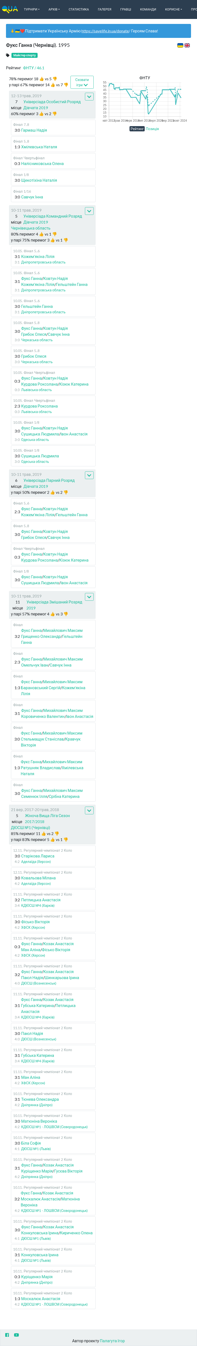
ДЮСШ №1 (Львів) (36, 1149)
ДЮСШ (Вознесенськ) (38, 983)
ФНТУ (33, 67)
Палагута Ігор (112, 1340)
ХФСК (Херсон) (33, 927)
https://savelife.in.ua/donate (105, 30)
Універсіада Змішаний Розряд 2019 (54, 604)
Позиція (152, 129)
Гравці (125, 9)
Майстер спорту (24, 55)
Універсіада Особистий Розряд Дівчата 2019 (52, 104)
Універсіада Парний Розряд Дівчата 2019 (49, 483)
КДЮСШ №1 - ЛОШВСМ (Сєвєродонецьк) (54, 1127)
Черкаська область (37, 340)
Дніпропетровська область (43, 262)
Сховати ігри (82, 82)
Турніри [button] (30, 9)
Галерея (104, 9)
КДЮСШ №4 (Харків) (38, 905)
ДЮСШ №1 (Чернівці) (30, 827)
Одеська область (35, 439)
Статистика (79, 9)
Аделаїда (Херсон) (36, 861)
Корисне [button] (172, 9)
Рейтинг (137, 129)
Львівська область (36, 390)
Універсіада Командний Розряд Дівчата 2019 (52, 219)
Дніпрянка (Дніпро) (37, 1105)
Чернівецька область (30, 228)
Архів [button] (53, 9)
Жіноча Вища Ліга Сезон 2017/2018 (47, 818)
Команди (148, 9)
